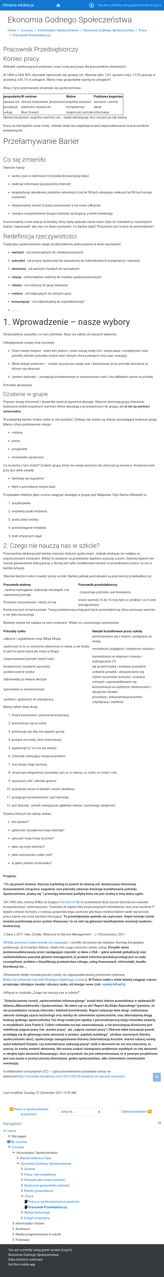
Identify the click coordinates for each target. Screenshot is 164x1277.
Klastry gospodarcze (38, 1191)
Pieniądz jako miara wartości (44, 1180)
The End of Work (71, 902)
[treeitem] (82, 1185)
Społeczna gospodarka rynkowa (46, 1185)
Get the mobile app (21, 1264)
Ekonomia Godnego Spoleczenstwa (33, 1255)
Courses (27, 30)
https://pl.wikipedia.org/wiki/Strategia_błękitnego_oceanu (45, 980)
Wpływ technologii (37, 1212)
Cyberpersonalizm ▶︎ (136, 1111)
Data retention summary (25, 1259)
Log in (156, 5)
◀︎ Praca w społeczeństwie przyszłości (29, 1111)
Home (12, 30)
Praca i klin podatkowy (40, 1174)
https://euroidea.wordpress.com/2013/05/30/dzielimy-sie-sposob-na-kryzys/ (71, 1076)
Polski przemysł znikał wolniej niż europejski (36, 942)
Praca (143, 30)
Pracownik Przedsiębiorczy (31, 35)
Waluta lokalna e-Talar (35, 1158)
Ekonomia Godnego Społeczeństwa (108, 30)
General (29, 1169)
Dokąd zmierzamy (37, 1218)
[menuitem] (58, 5)
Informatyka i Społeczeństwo (58, 30)
